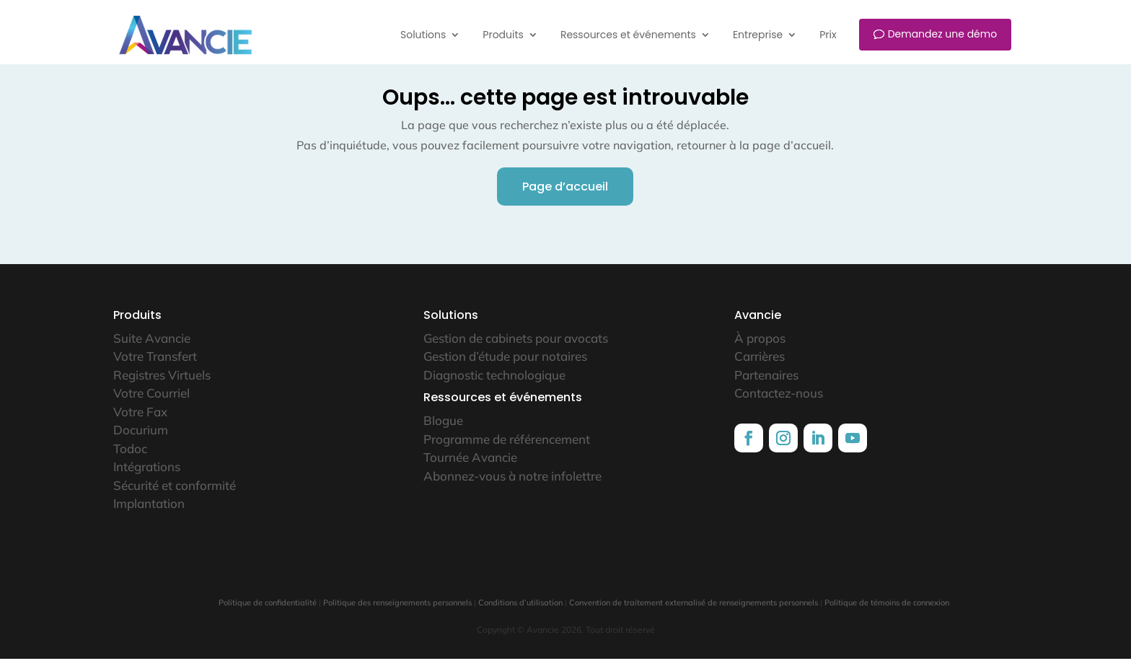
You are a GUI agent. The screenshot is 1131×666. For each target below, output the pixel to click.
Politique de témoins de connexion (886, 610)
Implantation (149, 510)
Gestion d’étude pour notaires (505, 363)
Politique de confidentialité (268, 610)
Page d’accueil (565, 193)
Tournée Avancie (470, 464)
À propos (759, 345)
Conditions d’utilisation (520, 610)
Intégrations (146, 473)
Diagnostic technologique (494, 382)
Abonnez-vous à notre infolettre (512, 483)
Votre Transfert (155, 363)
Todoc (130, 455)
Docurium (140, 436)
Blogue (443, 427)
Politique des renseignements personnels (397, 610)
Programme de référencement (506, 446)
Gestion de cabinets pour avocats (515, 345)
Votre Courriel (151, 400)
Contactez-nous (778, 400)
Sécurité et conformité (174, 492)
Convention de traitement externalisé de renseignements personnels (693, 610)
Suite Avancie (151, 345)
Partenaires (766, 382)
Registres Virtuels (162, 382)
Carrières (759, 363)
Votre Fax (140, 418)
